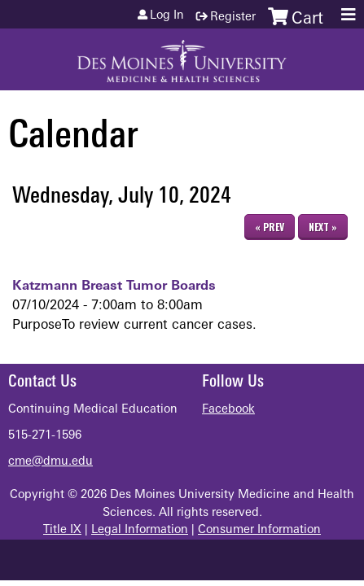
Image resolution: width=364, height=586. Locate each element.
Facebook (228, 410)
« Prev (269, 227)
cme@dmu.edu (50, 462)
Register (233, 17)
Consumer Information (259, 530)
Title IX (62, 530)
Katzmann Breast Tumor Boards (114, 286)
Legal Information (139, 530)
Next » (323, 227)
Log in (167, 16)
